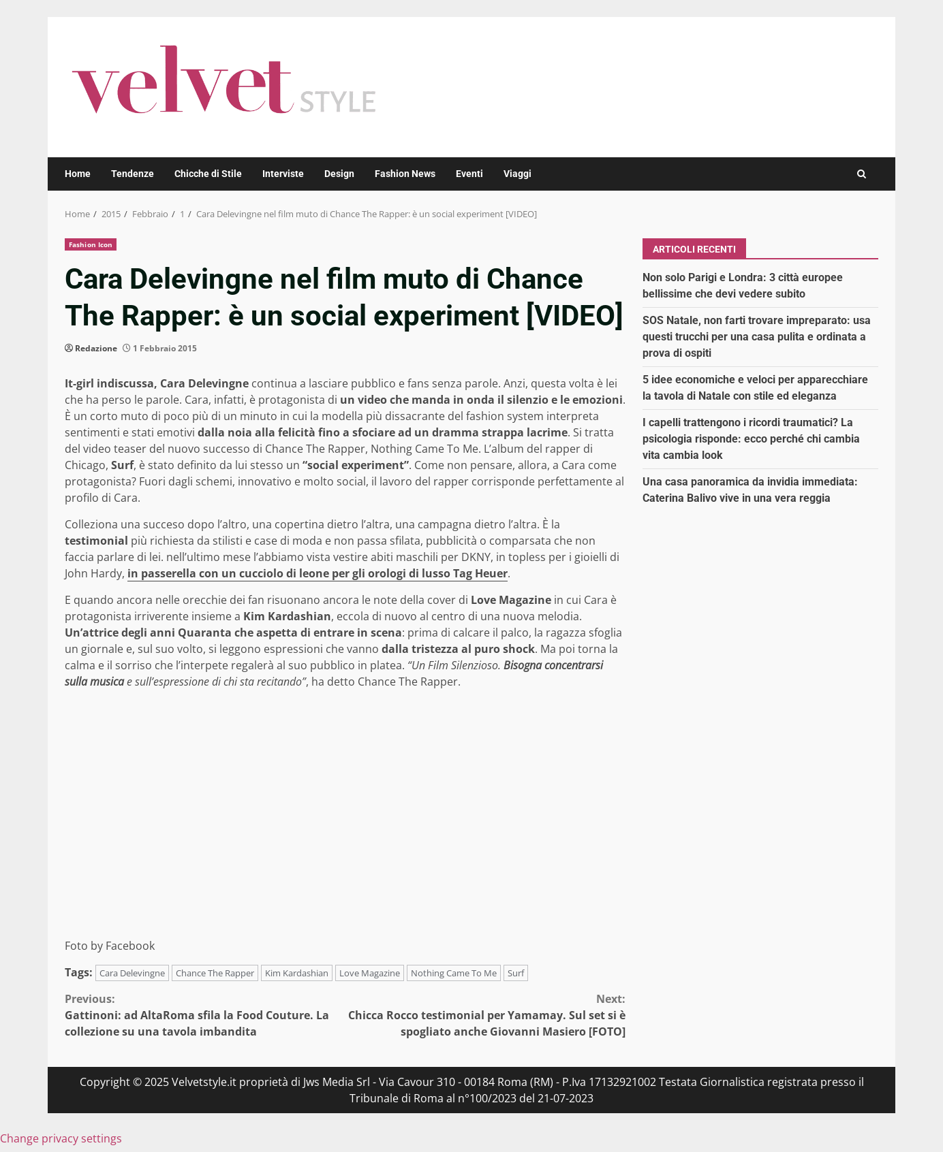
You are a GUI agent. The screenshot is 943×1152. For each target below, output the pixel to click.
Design (339, 173)
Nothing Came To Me (454, 973)
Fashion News (405, 173)
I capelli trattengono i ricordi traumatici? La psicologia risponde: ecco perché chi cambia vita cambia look (751, 439)
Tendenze (132, 173)
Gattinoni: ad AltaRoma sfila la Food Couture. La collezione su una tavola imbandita (205, 1015)
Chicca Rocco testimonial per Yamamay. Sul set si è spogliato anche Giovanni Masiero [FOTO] (485, 1015)
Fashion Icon (90, 244)
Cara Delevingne (132, 973)
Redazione (96, 348)
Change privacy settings (61, 1138)
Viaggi (517, 173)
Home (78, 173)
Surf (516, 973)
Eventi (469, 173)
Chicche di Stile (208, 173)
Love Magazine (369, 973)
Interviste (283, 173)
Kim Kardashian (296, 973)
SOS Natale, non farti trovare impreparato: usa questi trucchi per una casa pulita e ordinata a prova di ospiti (757, 336)
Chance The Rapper (215, 973)
